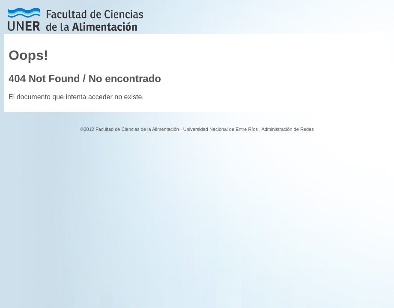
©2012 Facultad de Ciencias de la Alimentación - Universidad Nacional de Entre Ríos (169, 129)
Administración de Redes (287, 129)
